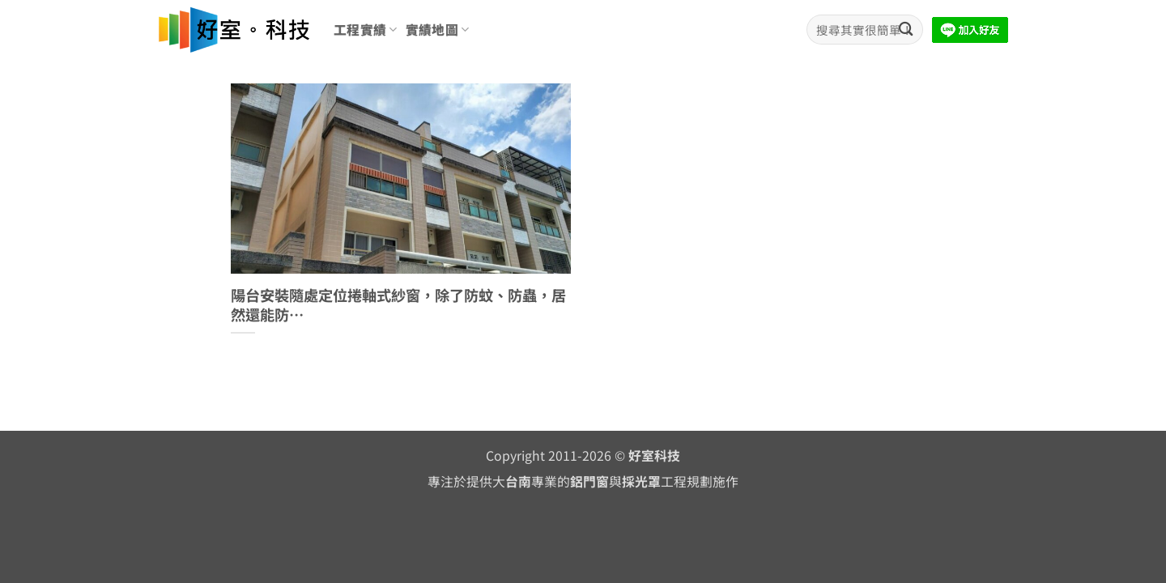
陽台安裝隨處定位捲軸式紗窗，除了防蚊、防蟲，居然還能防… (398, 305)
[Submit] (906, 30)
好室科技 (654, 455)
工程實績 (366, 29)
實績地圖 (438, 29)
